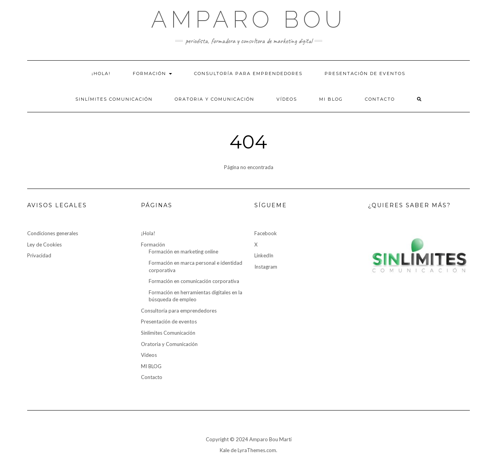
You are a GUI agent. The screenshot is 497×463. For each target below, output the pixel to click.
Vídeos (286, 99)
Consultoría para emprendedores (248, 73)
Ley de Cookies (44, 244)
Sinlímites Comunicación (114, 99)
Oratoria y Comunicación (214, 99)
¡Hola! (101, 73)
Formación (152, 73)
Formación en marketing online (183, 251)
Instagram (265, 267)
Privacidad (39, 255)
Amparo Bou (248, 19)
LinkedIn (263, 255)
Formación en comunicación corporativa (194, 281)
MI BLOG (331, 99)
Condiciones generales (52, 233)
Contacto (380, 99)
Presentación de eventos (365, 73)
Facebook (265, 233)
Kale (224, 450)
